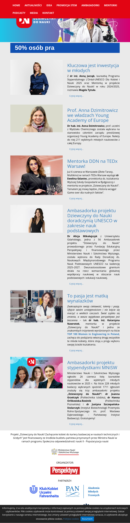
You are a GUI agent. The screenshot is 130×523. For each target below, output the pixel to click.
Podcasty (19, 13)
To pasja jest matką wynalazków (87, 298)
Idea (49, 5)
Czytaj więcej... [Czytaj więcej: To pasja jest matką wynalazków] (76, 350)
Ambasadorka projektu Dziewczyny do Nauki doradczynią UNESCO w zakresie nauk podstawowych (92, 220)
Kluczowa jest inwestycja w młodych (93, 67)
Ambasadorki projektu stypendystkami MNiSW (92, 365)
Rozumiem (87, 518)
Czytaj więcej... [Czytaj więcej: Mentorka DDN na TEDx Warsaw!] (76, 198)
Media (34, 13)
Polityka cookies (71, 518)
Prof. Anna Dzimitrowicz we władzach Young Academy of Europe (92, 115)
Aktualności (33, 5)
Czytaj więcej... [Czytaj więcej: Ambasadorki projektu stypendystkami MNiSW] (76, 424)
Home (16, 5)
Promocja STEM (66, 5)
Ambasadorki (90, 5)
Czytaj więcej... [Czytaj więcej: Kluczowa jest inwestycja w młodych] (76, 95)
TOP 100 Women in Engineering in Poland (93, 334)
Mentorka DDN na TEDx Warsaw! (92, 163)
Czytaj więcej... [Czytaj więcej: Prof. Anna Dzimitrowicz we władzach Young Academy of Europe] (76, 149)
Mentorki (110, 5)
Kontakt (48, 13)
